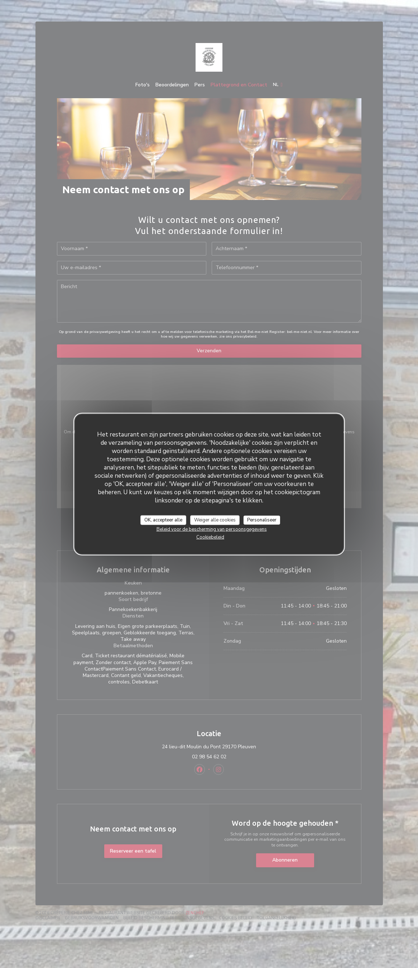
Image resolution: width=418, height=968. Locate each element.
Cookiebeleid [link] (210, 537)
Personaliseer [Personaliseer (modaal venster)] (262, 519)
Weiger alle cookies (215, 519)
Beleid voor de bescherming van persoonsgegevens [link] (212, 529)
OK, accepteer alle (163, 519)
